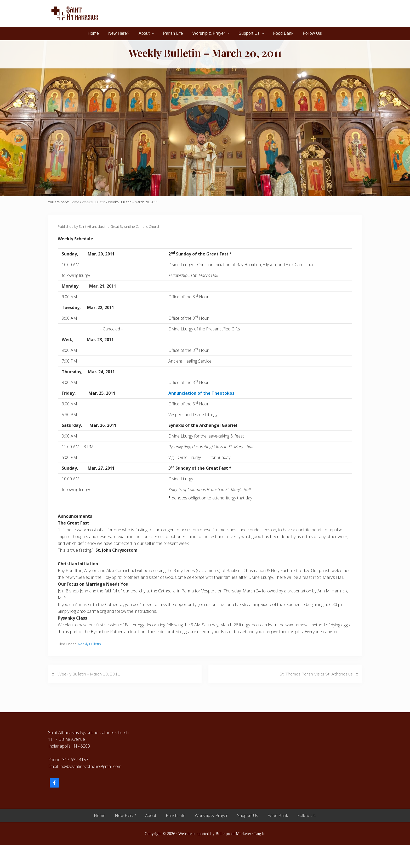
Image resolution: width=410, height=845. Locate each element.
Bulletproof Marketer (233, 833)
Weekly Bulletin (89, 644)
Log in (259, 833)
